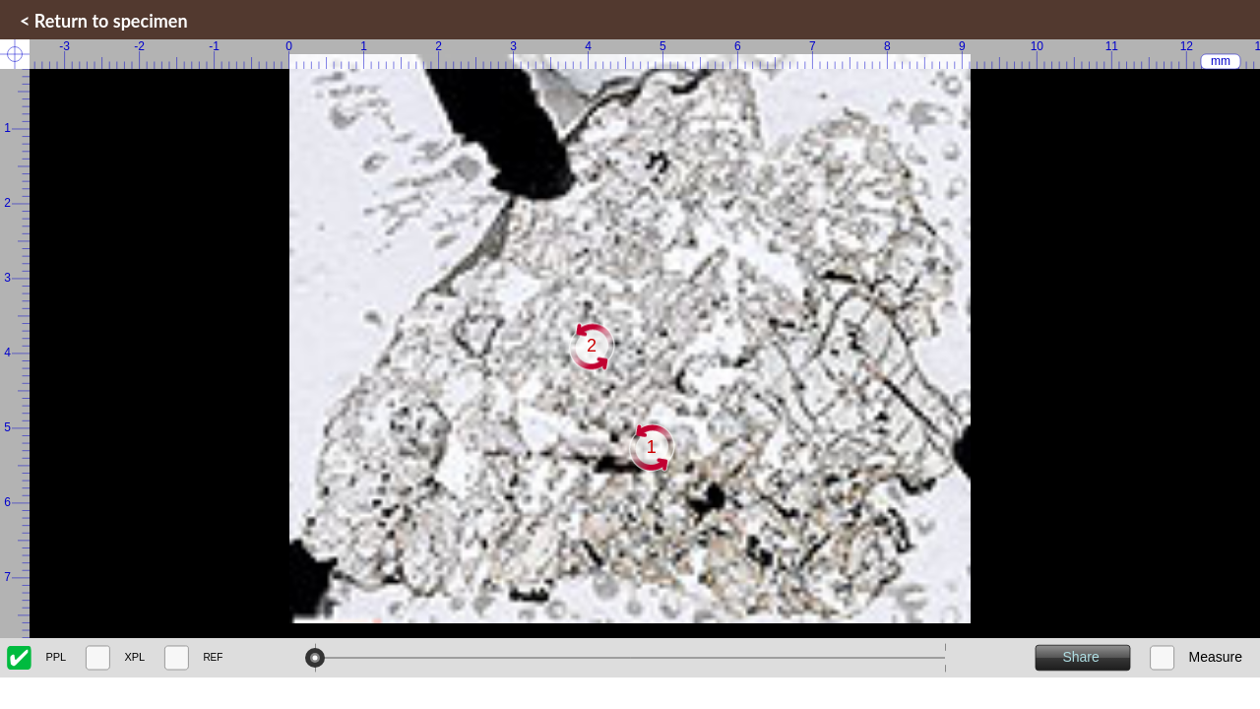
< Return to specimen (104, 21)
